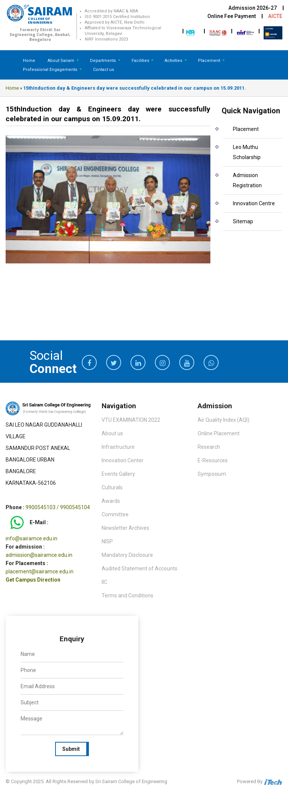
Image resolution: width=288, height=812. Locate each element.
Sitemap (243, 221)
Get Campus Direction (33, 580)
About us (112, 433)
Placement (209, 60)
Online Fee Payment (231, 16)
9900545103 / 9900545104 (58, 507)
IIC (104, 582)
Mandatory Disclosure (127, 555)
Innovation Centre (254, 203)
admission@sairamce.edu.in (39, 555)
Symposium (212, 474)
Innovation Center (123, 460)
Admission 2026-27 (252, 8)
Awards (111, 501)
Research (209, 447)
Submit (71, 749)
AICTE (275, 16)
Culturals (112, 487)
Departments (103, 60)
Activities (174, 60)
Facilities (141, 60)
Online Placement (219, 433)
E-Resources (213, 460)
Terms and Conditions (127, 595)
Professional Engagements (50, 69)
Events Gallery (118, 474)
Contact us (103, 69)
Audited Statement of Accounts (139, 568)
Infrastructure (118, 447)
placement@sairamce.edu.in (40, 571)
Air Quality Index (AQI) (223, 420)
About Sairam (60, 60)
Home (29, 60)
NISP (107, 541)
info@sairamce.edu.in (31, 538)
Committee (115, 514)
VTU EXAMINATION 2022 (131, 420)
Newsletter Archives (125, 528)
